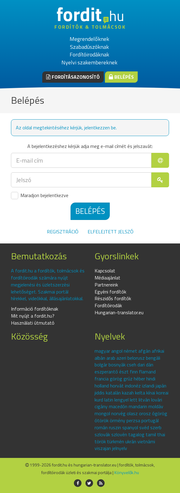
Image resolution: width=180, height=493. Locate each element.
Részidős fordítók (113, 298)
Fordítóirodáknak (89, 54)
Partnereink (106, 284)
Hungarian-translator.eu (119, 312)
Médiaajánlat (107, 277)
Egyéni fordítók (110, 291)
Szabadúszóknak (89, 47)
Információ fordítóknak (34, 308)
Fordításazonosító (73, 77)
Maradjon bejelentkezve (39, 195)
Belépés (121, 77)
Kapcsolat (105, 270)
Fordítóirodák (108, 305)
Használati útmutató (32, 322)
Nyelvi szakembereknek (89, 62)
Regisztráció (62, 231)
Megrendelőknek (89, 39)
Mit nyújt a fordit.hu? (32, 315)
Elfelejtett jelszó (110, 231)
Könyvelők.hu (126, 472)
